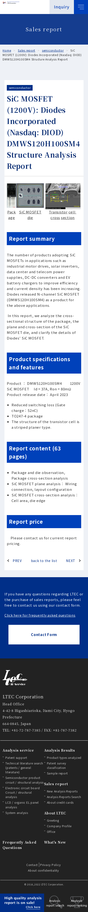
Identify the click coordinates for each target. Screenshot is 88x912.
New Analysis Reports (62, 791)
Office (51, 832)
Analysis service (18, 750)
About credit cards (60, 802)
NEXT (70, 560)
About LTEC (55, 813)
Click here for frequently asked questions (40, 615)
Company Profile (59, 826)
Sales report (56, 783)
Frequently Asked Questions (19, 845)
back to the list (44, 560)
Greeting (53, 820)
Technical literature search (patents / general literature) (24, 767)
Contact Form (44, 634)
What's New (55, 842)
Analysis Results (59, 750)
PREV (17, 560)
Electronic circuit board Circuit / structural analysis (22, 792)
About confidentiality (43, 870)
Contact (32, 865)
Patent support (16, 758)
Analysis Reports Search (64, 797)
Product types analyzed (64, 758)
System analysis (16, 813)
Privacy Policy (50, 865)
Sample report (57, 773)
